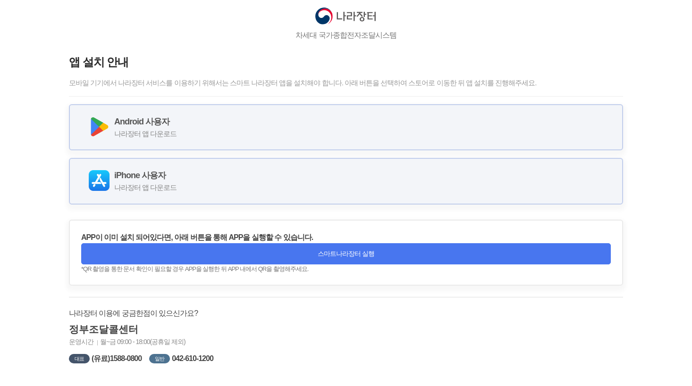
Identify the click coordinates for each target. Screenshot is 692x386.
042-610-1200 (192, 358)
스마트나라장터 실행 (346, 253)
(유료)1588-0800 (117, 358)
